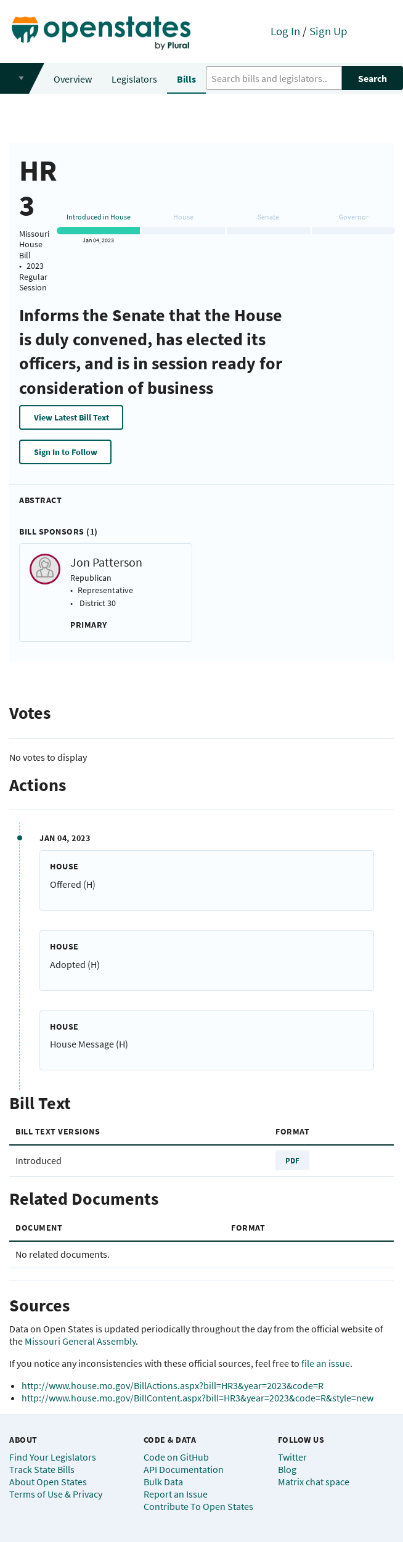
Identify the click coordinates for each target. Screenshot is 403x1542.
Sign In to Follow (65, 451)
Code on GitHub (176, 1457)
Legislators (134, 79)
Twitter (292, 1457)
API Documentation (184, 1469)
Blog (287, 1469)
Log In (285, 30)
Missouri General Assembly (80, 1341)
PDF (292, 1160)
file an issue (325, 1363)
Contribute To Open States (198, 1506)
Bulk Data (163, 1481)
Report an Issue (176, 1494)
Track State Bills (42, 1469)
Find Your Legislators (52, 1457)
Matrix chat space (313, 1481)
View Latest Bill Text (71, 417)
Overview (73, 79)
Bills (186, 79)
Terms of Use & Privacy (55, 1494)
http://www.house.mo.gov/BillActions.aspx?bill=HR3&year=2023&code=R (173, 1385)
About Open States (48, 1481)
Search (372, 78)
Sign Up (328, 30)
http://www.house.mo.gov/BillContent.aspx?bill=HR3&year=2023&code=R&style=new (197, 1398)
